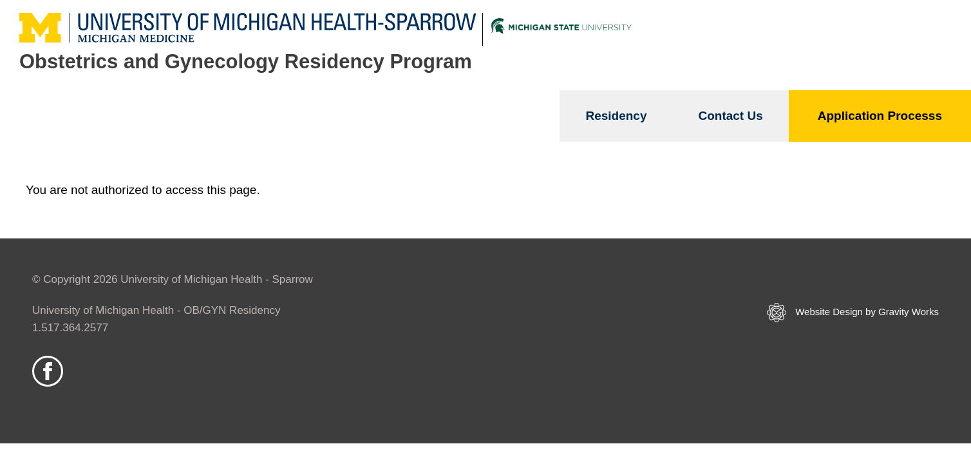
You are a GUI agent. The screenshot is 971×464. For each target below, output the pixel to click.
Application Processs (880, 115)
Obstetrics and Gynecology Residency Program (245, 61)
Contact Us (730, 115)
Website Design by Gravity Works (853, 312)
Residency (615, 115)
